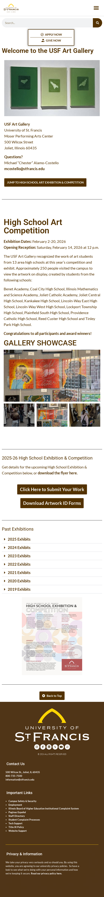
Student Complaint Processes (24, 819)
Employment (15, 804)
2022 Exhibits (19, 564)
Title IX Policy (16, 827)
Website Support (18, 830)
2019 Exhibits (19, 589)
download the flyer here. (58, 473)
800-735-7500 (14, 775)
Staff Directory (17, 815)
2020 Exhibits (19, 581)
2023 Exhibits (19, 556)
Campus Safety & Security (22, 801)
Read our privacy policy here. (46, 873)
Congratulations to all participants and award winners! (48, 333)
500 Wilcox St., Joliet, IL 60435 (23, 772)
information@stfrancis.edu (20, 779)
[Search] (97, 22)
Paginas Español (17, 812)
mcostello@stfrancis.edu (24, 168)
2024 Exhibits (19, 547)
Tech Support (15, 823)
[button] (96, 8)
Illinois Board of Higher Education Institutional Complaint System (44, 808)
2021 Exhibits (19, 572)
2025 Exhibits (19, 539)
